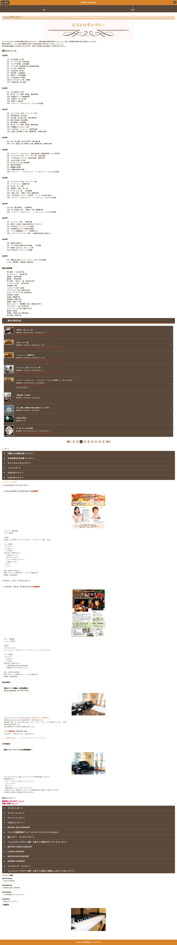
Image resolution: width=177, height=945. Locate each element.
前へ (68, 442)
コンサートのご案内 (10, 482)
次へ (108, 442)
